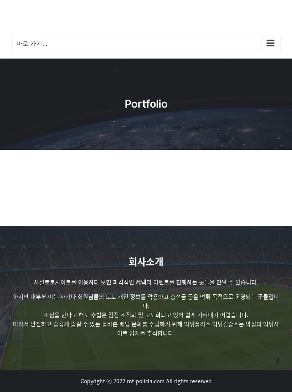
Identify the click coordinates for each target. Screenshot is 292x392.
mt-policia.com (146, 381)
